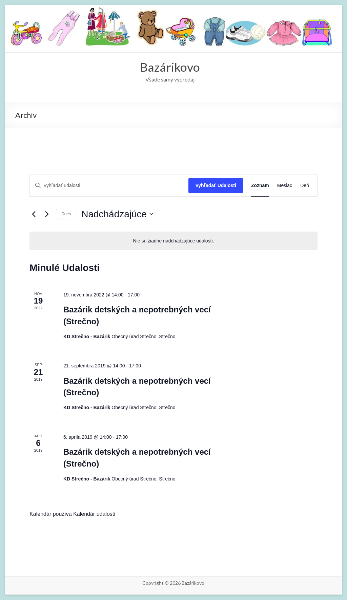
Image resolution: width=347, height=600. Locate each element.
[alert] (173, 241)
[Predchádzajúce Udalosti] (33, 214)
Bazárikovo (170, 67)
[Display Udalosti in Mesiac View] (284, 186)
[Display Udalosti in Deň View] (304, 186)
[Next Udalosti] (47, 214)
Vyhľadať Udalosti (215, 185)
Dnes (66, 214)
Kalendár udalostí (94, 514)
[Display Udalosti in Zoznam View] (260, 186)
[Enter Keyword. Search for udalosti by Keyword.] (109, 186)
